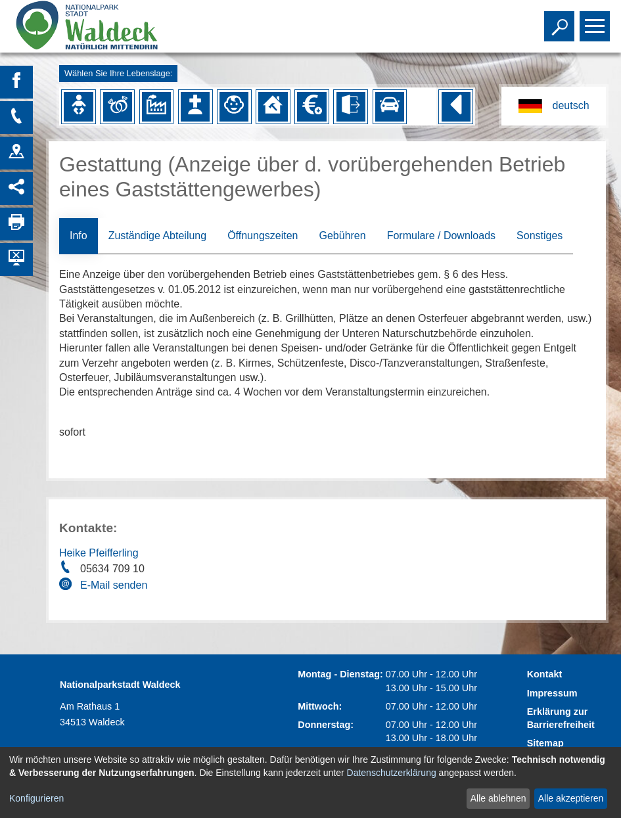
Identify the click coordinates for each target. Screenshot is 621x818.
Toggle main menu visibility (596, 20)
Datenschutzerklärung (391, 772)
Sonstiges (540, 235)
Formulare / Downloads (441, 235)
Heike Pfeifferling (99, 552)
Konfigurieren (36, 798)
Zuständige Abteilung (157, 235)
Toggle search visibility (560, 20)
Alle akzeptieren (571, 798)
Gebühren (342, 235)
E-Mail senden (113, 585)
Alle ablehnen (498, 798)
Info (78, 235)
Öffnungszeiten (262, 235)
